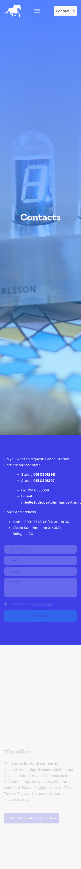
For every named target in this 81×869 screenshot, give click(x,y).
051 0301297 (44, 480)
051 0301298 (44, 474)
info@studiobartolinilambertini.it (51, 502)
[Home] (12, 10)
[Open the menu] (37, 10)
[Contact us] (65, 11)
